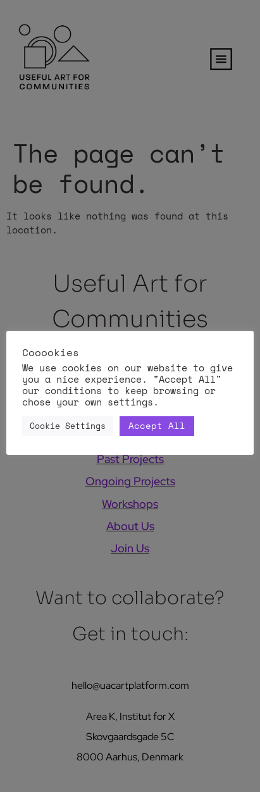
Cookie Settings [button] (68, 425)
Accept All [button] (156, 425)
